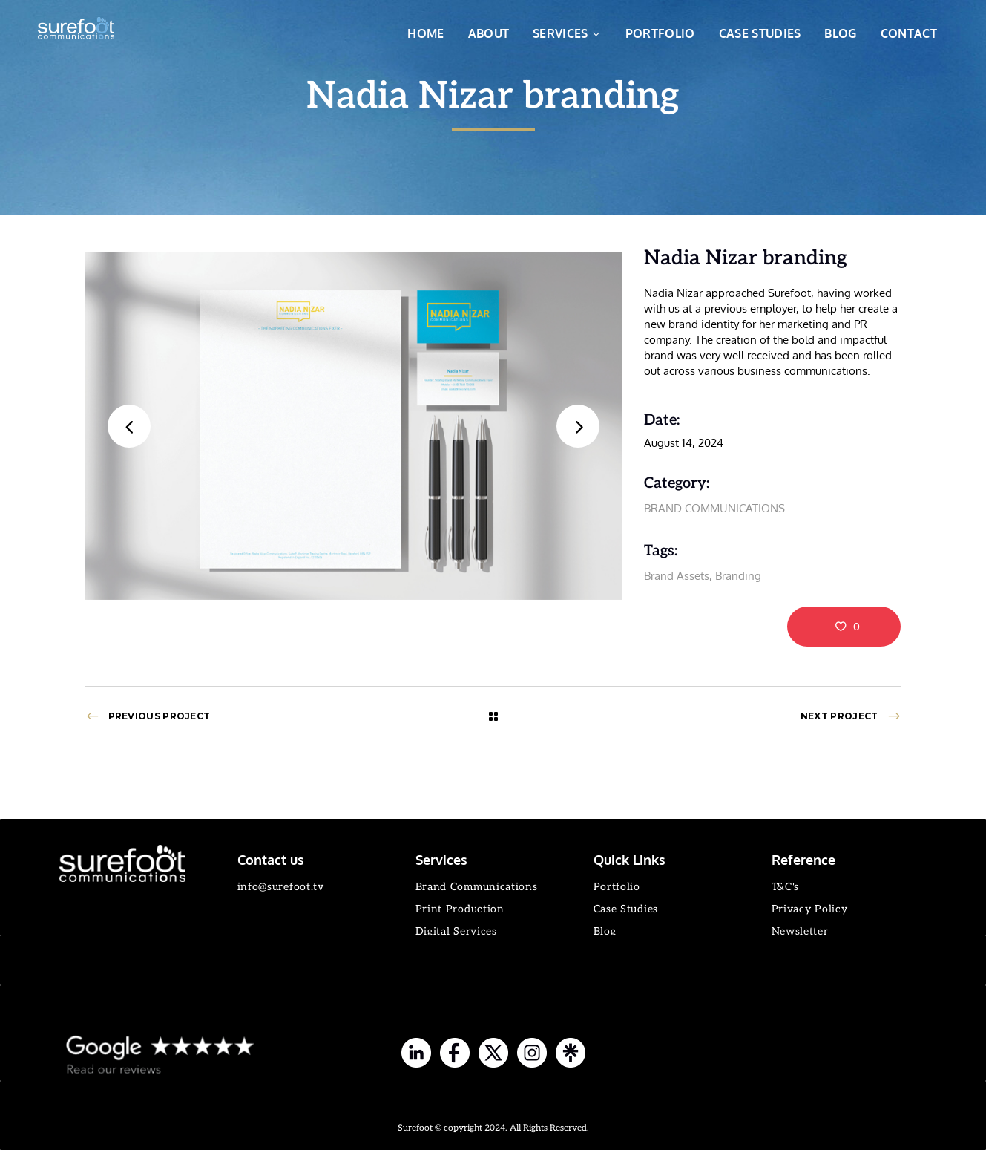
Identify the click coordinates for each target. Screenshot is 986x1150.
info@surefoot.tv (280, 887)
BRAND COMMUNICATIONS (714, 508)
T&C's (786, 887)
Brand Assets (676, 576)
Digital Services (456, 931)
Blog (605, 931)
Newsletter (800, 931)
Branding (738, 576)
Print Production (459, 909)
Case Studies (626, 909)
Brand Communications (476, 887)
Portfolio (617, 887)
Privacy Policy (810, 909)
